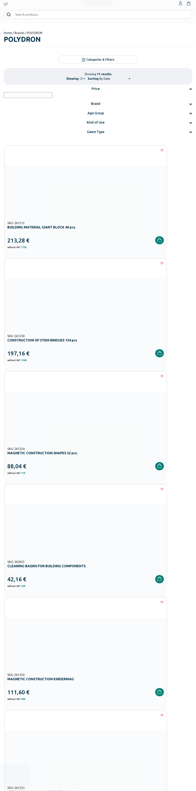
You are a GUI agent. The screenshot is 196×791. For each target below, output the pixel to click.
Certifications (107, 682)
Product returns (140, 694)
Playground (74, 717)
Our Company (107, 676)
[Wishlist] (59, 150)
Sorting (93, 78)
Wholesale (105, 706)
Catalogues (106, 688)
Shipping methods (142, 688)
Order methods (140, 676)
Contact (168, 688)
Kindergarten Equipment (81, 692)
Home (8, 33)
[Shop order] (115, 78)
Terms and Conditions (160, 614)
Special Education (77, 735)
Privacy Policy (145, 618)
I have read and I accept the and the (145, 616)
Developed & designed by (98, 786)
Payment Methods (142, 682)
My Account (170, 676)
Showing (72, 78)
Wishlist (168, 682)
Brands (104, 694)
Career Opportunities (111, 700)
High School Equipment (81, 711)
